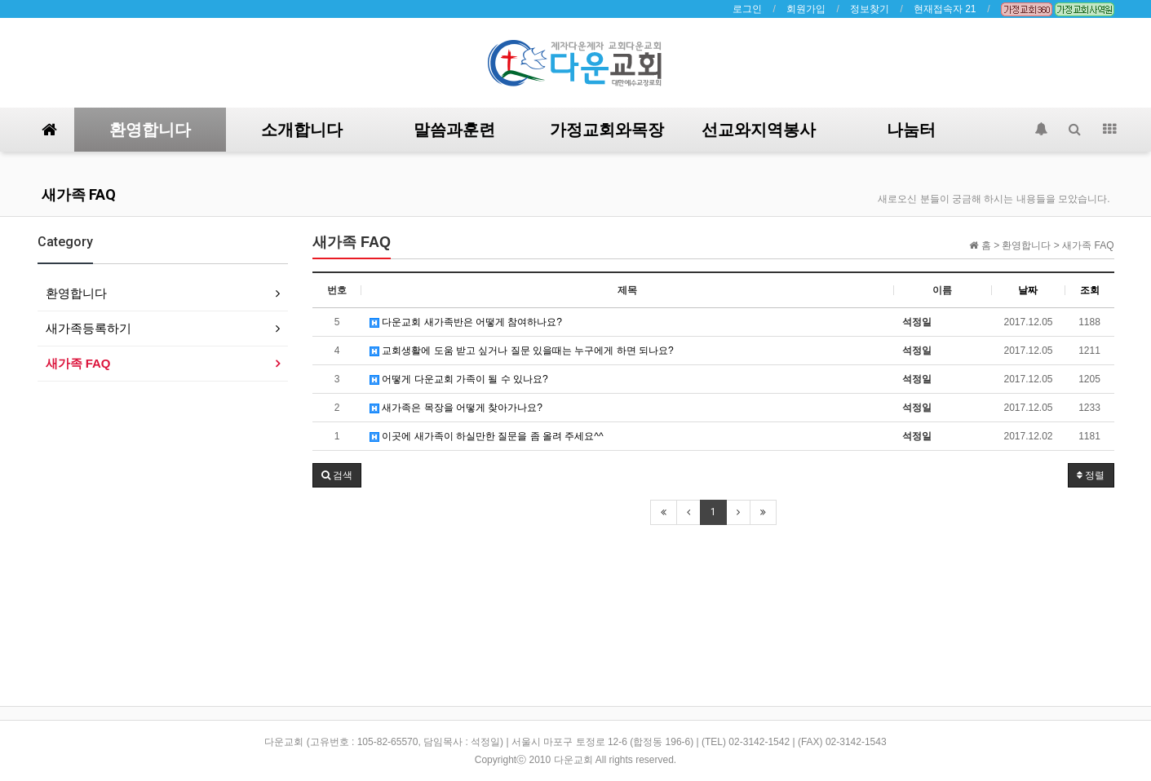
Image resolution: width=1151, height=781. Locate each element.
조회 (1090, 290)
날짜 (1028, 290)
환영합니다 (150, 129)
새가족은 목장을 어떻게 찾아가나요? (456, 407)
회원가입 (806, 9)
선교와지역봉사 (759, 129)
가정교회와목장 (607, 129)
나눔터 (911, 129)
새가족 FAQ (79, 194)
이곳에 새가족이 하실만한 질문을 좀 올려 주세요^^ (487, 436)
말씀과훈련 (454, 129)
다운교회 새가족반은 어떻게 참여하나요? (466, 322)
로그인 (747, 9)
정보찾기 (869, 9)
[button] (336, 475)
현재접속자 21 (945, 9)
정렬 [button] (1091, 475)
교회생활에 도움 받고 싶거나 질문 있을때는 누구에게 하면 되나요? (522, 350)
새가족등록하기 (88, 328)
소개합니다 (302, 129)
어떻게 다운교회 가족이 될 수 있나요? (459, 379)
